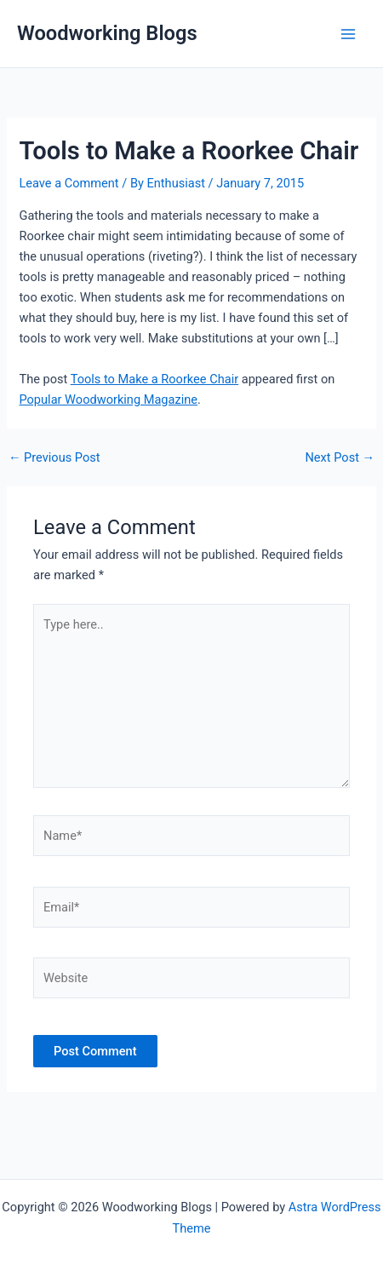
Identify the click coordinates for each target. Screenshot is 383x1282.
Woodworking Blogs (107, 33)
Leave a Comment (68, 183)
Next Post (339, 457)
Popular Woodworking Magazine (108, 399)
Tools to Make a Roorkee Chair (154, 379)
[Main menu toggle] (348, 34)
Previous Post (54, 457)
